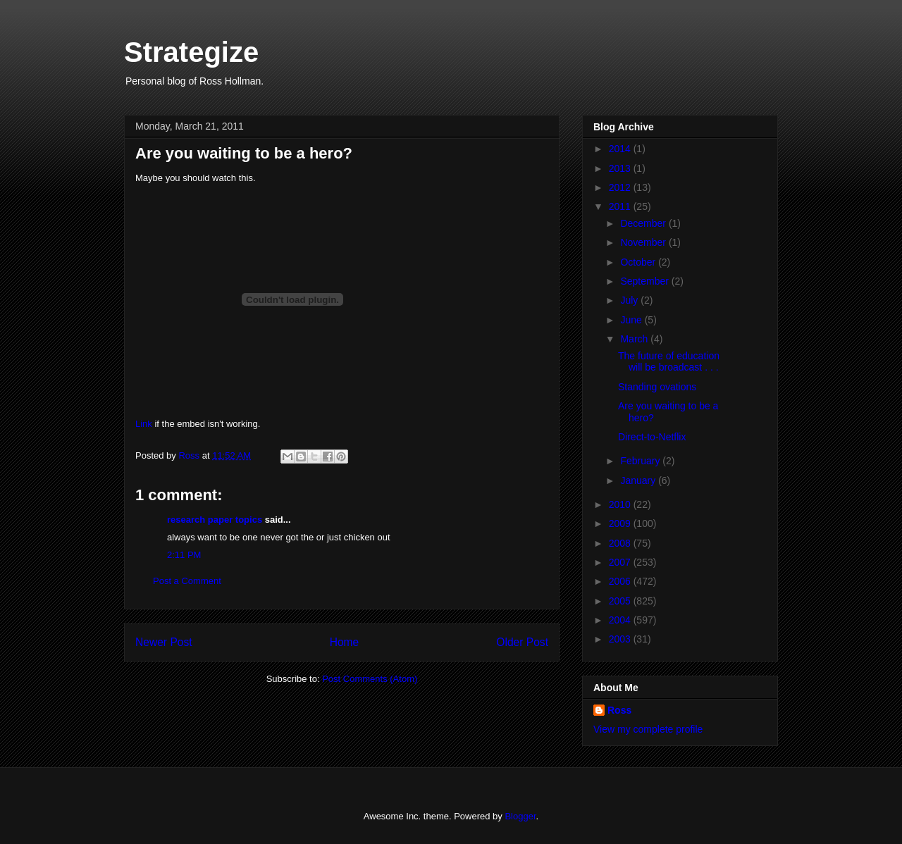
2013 (621, 168)
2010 (621, 504)
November (644, 242)
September (645, 281)
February (641, 460)
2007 (621, 562)
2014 (621, 148)
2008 (621, 543)
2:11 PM (184, 555)
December (644, 223)
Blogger (520, 816)
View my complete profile (648, 729)
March (635, 339)
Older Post (522, 642)
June (632, 319)
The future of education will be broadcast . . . (668, 361)
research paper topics (214, 519)
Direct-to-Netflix (652, 436)
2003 (621, 639)
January (639, 480)
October (639, 262)
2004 (621, 620)
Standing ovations (657, 386)
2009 (621, 523)
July (630, 300)
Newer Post (163, 642)
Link (143, 423)
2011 (621, 206)
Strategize (191, 52)
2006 (621, 581)
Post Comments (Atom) (369, 679)
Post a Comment (187, 581)
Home (344, 642)
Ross (619, 710)
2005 (621, 601)
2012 (621, 187)
